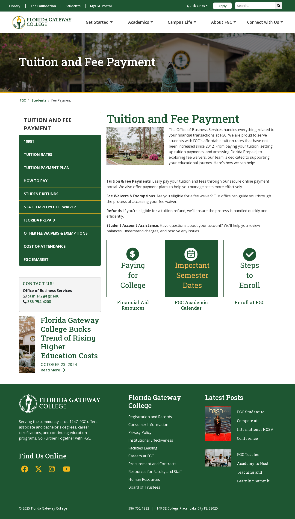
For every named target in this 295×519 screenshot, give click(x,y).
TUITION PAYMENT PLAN (47, 167)
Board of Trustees (144, 487)
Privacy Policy (139, 432)
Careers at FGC (141, 455)
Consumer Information (148, 424)
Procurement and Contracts (152, 463)
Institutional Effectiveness (150, 440)
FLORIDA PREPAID (39, 220)
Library (15, 6)
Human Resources (144, 479)
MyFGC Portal (101, 6)
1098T (29, 141)
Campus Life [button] (180, 22)
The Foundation (43, 6)
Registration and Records (150, 416)
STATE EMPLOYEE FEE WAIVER (50, 207)
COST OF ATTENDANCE (44, 246)
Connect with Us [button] (263, 22)
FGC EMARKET (36, 259)
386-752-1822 (138, 508)
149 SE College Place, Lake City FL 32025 (187, 508)
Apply (222, 6)
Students (73, 6)
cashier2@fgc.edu (43, 296)
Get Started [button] (97, 22)
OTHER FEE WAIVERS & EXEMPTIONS (56, 233)
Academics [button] (138, 22)
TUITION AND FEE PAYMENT (47, 124)
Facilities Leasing (142, 448)
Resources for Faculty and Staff (155, 471)
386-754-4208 (39, 301)
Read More (53, 370)
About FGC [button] (221, 22)
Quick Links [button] (196, 5)
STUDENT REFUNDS (41, 193)
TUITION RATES (38, 154)
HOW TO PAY (35, 180)
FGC (23, 100)
